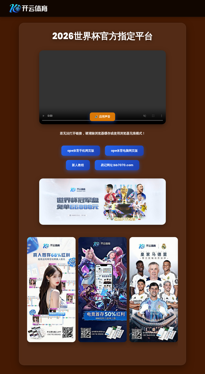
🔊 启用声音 (102, 116)
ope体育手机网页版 (80, 151)
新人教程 (78, 165)
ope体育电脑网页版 (124, 151)
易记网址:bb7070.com (117, 165)
